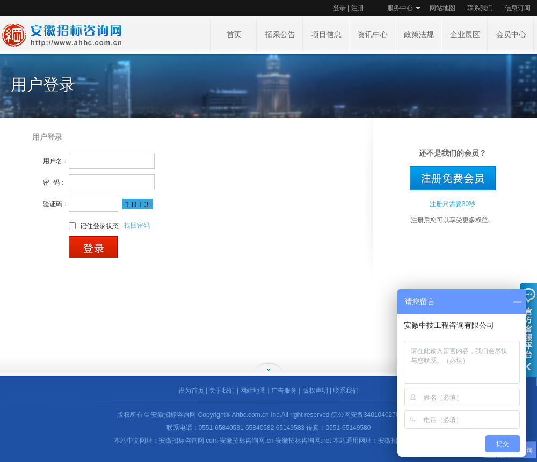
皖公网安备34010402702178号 (375, 415)
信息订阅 (518, 8)
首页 (234, 35)
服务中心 (400, 8)
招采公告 (280, 35)
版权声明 (315, 390)
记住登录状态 (99, 225)
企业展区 (465, 35)
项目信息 (326, 35)
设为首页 (191, 390)
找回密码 (137, 225)
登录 (339, 8)
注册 (357, 8)
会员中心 (511, 35)
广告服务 (284, 390)
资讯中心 (373, 35)
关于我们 (222, 390)
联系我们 (480, 8)
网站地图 (442, 8)
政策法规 (419, 35)
